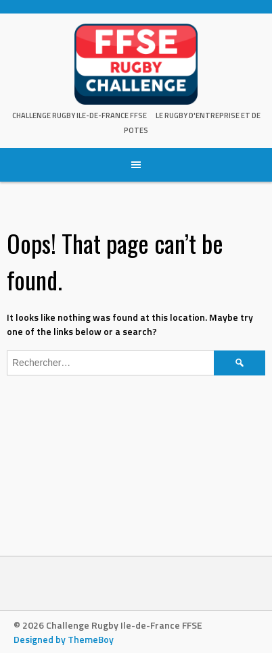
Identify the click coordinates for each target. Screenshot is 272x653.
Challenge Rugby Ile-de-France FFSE (79, 115)
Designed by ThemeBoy (64, 639)
